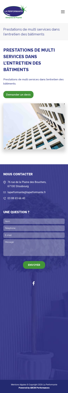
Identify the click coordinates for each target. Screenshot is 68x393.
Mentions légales (18, 384)
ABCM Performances (40, 388)
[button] (63, 11)
